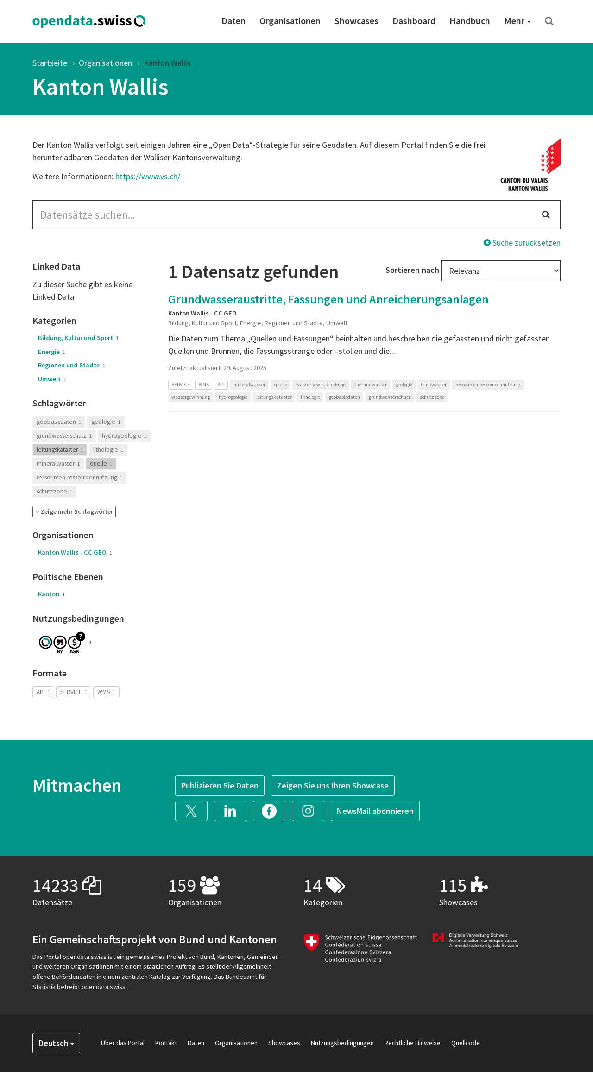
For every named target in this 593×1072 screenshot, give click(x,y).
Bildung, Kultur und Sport (78, 338)
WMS (106, 692)
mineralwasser (58, 463)
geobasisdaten (59, 422)
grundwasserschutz (64, 436)
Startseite (49, 62)
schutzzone (54, 491)
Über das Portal (123, 1043)
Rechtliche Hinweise (413, 1043)
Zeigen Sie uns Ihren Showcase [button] (333, 785)
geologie (105, 422)
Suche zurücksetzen (522, 242)
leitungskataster (60, 450)
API (43, 692)
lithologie (108, 450)
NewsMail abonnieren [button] (375, 811)
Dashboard (413, 20)
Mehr (517, 20)
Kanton (51, 594)
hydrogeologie (124, 436)
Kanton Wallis (167, 62)
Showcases (356, 20)
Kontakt (166, 1043)
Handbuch (469, 20)
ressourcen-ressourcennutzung (79, 477)
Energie (51, 351)
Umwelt (52, 379)
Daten (233, 20)
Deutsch (56, 1043)
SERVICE (73, 692)
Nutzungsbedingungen (342, 1043)
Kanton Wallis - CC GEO (75, 552)
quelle (101, 463)
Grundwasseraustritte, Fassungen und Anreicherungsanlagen (328, 299)
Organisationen (290, 20)
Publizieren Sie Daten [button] (220, 785)
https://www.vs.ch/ (147, 176)
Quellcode (465, 1043)
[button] (74, 511)
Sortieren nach (412, 270)
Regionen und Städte (71, 365)
